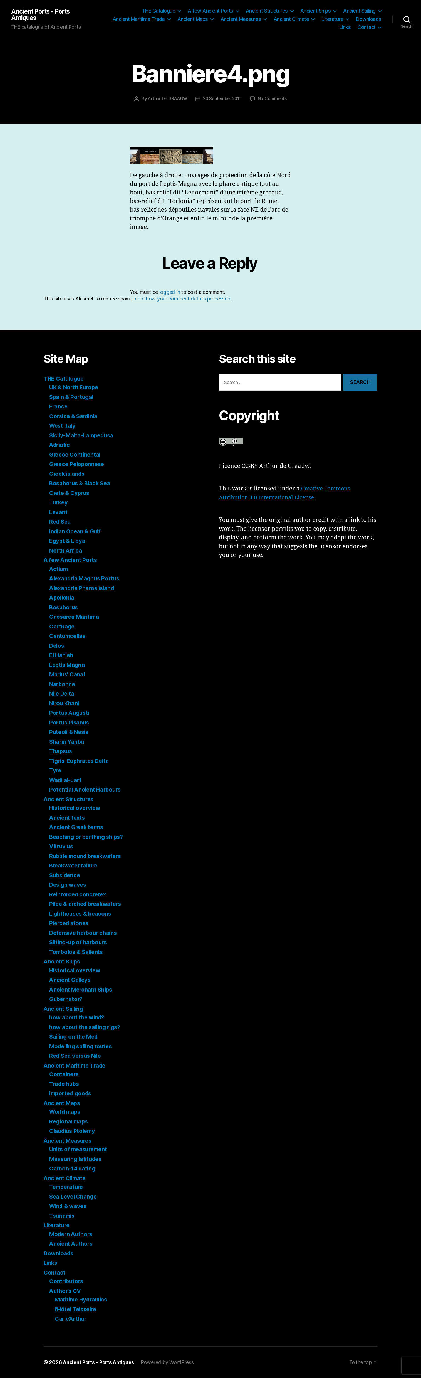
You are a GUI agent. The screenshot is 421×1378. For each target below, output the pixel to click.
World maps (66, 1111)
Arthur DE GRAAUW (166, 98)
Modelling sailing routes (83, 1046)
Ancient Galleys (71, 979)
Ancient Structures (267, 11)
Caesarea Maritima (75, 616)
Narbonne (62, 684)
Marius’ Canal (68, 674)
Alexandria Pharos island (83, 588)
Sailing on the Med (75, 1036)
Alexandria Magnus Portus (86, 578)
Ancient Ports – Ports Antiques (99, 1362)
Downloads (368, 19)
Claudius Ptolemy (73, 1130)
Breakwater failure (75, 865)
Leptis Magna (68, 664)
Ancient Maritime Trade (139, 19)
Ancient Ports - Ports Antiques (43, 14)
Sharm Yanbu (67, 741)
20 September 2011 (222, 98)
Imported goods (72, 1093)
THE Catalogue (158, 11)
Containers (64, 1074)
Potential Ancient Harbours (86, 789)
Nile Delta (62, 693)
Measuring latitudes (77, 1158)
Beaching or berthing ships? (88, 836)
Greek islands (68, 473)
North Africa (66, 550)
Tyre (55, 770)
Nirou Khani (65, 703)
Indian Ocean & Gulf (76, 531)
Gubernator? (67, 998)
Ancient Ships (315, 11)
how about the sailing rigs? (87, 1027)
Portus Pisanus (70, 722)
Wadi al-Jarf (66, 779)
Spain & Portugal (72, 396)
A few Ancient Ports (210, 11)
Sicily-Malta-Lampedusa (83, 435)
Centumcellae (68, 635)
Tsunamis (62, 1215)
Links (345, 27)
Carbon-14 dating (73, 1168)
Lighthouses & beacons (82, 913)
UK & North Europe (75, 387)
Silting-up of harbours (79, 942)
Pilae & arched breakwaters (87, 903)
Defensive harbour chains (85, 932)
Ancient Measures (241, 19)
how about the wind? (78, 1017)
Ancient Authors (72, 1243)
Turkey (59, 502)
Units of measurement (80, 1149)
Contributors (67, 1281)
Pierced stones (70, 923)
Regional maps (69, 1121)
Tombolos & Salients (77, 951)
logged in (169, 292)
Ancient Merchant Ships (82, 989)
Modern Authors (72, 1234)
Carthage (62, 626)
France (58, 406)
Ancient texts (67, 817)
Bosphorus (64, 607)
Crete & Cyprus (70, 492)
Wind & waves (69, 1205)
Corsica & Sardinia (74, 416)
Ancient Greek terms (78, 827)
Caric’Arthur (72, 1318)
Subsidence (65, 875)
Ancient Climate (291, 19)
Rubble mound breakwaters (87, 855)
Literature (332, 19)
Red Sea (60, 521)
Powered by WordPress (168, 1362)
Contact (367, 27)
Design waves (68, 884)
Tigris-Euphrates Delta (81, 760)
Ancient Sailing (359, 11)
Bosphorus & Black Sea (81, 483)
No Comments (274, 98)
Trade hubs (65, 1083)
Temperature (67, 1186)
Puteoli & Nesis (70, 731)
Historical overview (76, 807)
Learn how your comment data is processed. (181, 299)
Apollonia (62, 597)
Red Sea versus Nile (77, 1055)
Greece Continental (76, 454)
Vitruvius (62, 846)
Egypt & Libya (68, 540)
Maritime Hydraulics (83, 1299)
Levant (58, 512)
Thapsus (61, 751)
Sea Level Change (74, 1196)
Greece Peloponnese (78, 463)
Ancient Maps (192, 19)
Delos (57, 645)
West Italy (63, 425)
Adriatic (60, 444)
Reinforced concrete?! (80, 894)
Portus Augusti (70, 712)
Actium (59, 568)
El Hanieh (62, 655)
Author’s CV (66, 1290)
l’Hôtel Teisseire (77, 1309)
